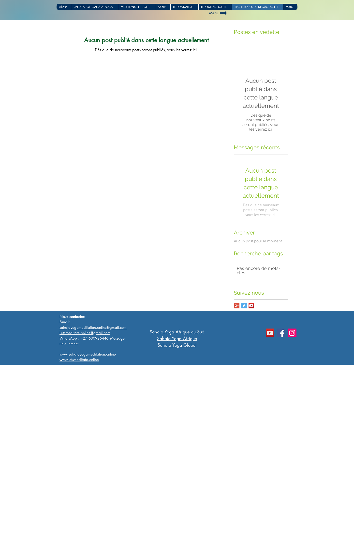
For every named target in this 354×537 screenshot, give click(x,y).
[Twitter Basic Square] (244, 305)
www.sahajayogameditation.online (91, 529)
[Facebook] (281, 333)
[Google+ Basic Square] (236, 305)
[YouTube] (270, 333)
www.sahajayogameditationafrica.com (94, 524)
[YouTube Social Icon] (251, 305)
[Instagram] (292, 333)
